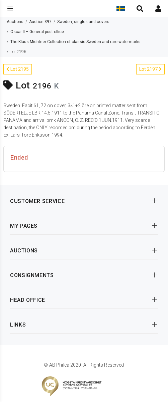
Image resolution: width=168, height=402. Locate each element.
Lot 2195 (17, 69)
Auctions (15, 21)
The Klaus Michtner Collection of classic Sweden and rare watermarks (75, 41)
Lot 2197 (150, 69)
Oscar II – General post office (37, 31)
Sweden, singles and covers (83, 21)
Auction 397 (40, 21)
